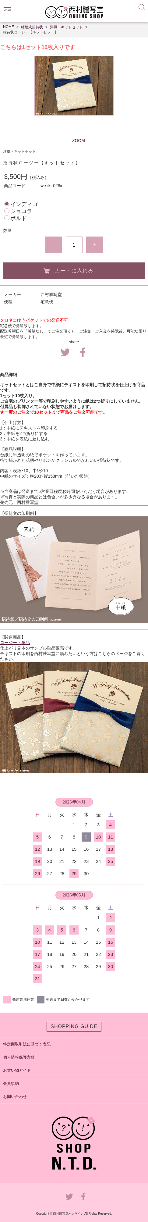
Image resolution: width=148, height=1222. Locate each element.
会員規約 (11, 1083)
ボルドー (21, 218)
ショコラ (21, 211)
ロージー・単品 (15, 642)
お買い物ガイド (17, 1070)
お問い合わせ (15, 1096)
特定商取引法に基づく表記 (27, 1044)
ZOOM (78, 140)
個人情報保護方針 (19, 1057)
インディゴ (24, 204)
